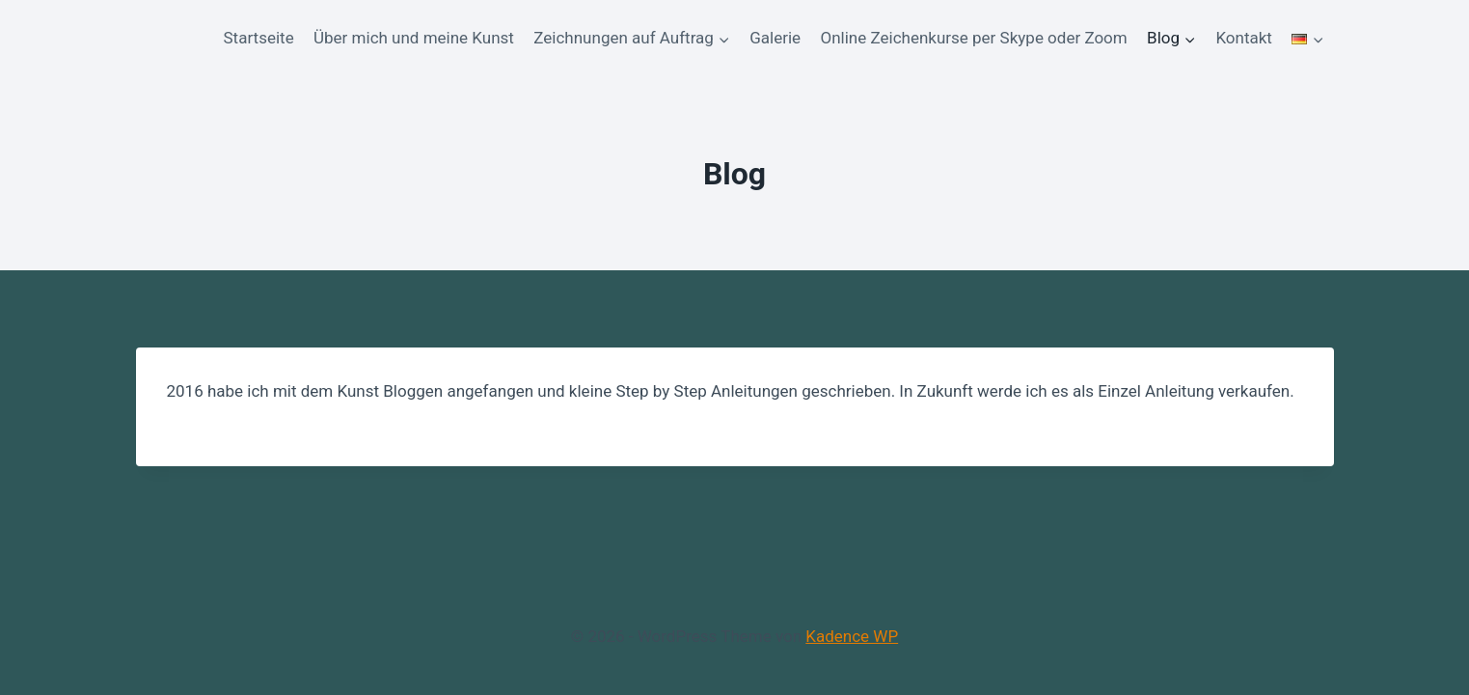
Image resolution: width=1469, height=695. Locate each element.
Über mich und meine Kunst (413, 37)
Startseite (259, 37)
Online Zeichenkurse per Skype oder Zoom (974, 37)
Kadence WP (851, 636)
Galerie (775, 37)
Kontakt (1243, 37)
